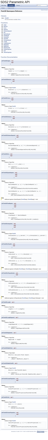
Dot (4, 32)
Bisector (6, 26)
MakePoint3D (7, 47)
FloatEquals (6, 35)
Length (5, 41)
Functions (46, 10)
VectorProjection (7, 52)
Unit (5, 50)
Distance (6, 29)
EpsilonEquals (7, 34)
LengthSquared (7, 43)
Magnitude (6, 44)
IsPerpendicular (7, 40)
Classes (42, 10)
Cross (5, 28)
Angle (5, 24)
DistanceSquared (8, 31)
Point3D (7, 18)
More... (19, 19)
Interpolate (6, 37)
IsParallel (6, 38)
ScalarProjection (7, 49)
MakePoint (6, 46)
